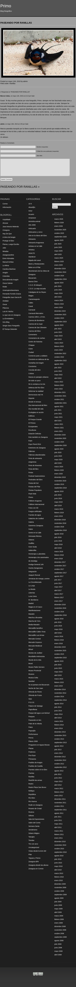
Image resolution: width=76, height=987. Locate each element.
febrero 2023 (59, 346)
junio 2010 (58, 863)
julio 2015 (57, 665)
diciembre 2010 (60, 841)
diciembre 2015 (60, 647)
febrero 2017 (59, 597)
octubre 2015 (59, 654)
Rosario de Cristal (35, 808)
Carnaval (31, 310)
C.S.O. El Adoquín (35, 285)
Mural (30, 663)
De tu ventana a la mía (36, 384)
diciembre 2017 (60, 562)
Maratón (31, 614)
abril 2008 (58, 955)
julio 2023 (57, 329)
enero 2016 (58, 643)
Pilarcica (6, 308)
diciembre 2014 (60, 689)
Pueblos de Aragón (35, 762)
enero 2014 (58, 728)
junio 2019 (58, 498)
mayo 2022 (58, 375)
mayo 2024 (58, 293)
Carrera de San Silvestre (37, 327)
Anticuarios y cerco (35, 232)
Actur (30, 211)
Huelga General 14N (36, 564)
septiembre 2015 (60, 658)
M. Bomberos (33, 600)
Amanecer (32, 218)
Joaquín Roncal (34, 575)
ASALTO (31, 253)
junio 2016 (58, 626)
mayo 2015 (58, 672)
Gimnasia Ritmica (34, 536)
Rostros (31, 812)
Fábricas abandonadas (36, 455)
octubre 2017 (59, 569)
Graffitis (31, 543)
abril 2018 (58, 548)
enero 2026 (58, 226)
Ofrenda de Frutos (35, 695)
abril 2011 (58, 827)
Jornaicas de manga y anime (39, 579)
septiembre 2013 (60, 742)
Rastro (30, 784)
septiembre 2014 (60, 700)
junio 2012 (58, 778)
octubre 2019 (59, 484)
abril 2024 (58, 297)
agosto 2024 (58, 283)
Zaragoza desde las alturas (38, 865)
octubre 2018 (59, 527)
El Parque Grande (35, 419)
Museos (31, 674)
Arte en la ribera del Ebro (37, 235)
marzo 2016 (58, 636)
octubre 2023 (59, 318)
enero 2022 (58, 389)
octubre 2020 (59, 442)
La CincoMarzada (34, 582)
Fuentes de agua (34, 515)
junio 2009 (58, 905)
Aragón (5, 273)
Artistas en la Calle (35, 246)
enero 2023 (58, 350)
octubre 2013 (59, 739)
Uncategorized (33, 847)
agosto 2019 (58, 491)
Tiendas (31, 840)
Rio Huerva (32, 801)
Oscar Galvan (8, 283)
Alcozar (5, 223)
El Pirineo (32, 423)
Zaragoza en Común (36, 869)
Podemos (31, 752)
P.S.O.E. (31, 702)
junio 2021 (58, 414)
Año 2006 (32, 225)
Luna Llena (32, 596)
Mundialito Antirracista (36, 656)
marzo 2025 (58, 258)
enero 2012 (58, 795)
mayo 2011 (58, 824)
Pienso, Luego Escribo (11, 244)
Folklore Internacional (36, 504)
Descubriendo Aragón (10, 280)
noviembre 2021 (60, 396)
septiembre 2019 (60, 488)
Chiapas (31, 345)
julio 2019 (57, 495)
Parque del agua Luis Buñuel (39, 713)
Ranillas (12, 83)
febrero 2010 (59, 877)
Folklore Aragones (35, 501)
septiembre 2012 (60, 767)
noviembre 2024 (60, 272)
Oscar (5, 304)
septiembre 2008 (60, 937)
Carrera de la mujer (35, 324)
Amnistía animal (34, 221)
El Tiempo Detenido (10, 329)
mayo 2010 (58, 866)
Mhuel (30, 649)
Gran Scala (32, 547)
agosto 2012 (58, 771)
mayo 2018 (58, 544)
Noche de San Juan (35, 688)
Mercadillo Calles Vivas (36, 632)
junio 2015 (58, 668)
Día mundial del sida (35, 409)
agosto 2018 (58, 534)
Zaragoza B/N (33, 862)
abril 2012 (58, 785)
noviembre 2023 (60, 314)
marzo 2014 (58, 721)
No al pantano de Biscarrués (38, 685)
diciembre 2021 (60, 392)
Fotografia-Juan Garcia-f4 (12, 297)
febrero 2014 (59, 725)
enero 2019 (58, 516)
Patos (30, 727)
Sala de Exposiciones (36, 819)
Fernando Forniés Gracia (12, 294)
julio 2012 (57, 774)
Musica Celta (33, 678)
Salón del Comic (34, 823)
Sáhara (31, 816)
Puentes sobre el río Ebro (37, 770)
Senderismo (32, 830)
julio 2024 (57, 286)
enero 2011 (58, 838)
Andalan (6, 301)
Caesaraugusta (34, 299)
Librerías (31, 593)
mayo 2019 (58, 502)
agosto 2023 (58, 325)
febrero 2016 (59, 640)
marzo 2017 (58, 594)
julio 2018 (57, 537)
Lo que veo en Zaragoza (11, 315)
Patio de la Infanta (35, 724)
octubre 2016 (59, 612)
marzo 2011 (58, 831)
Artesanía (32, 239)
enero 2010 (58, 880)
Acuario (31, 214)
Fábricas (31, 451)
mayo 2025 (58, 251)
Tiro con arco (33, 844)
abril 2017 (58, 590)
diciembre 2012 (60, 757)
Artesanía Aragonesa (36, 243)
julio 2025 (57, 244)
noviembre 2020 (60, 438)
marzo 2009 (58, 916)
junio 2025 (58, 247)
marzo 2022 (58, 382)
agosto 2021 (58, 406)
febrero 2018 (59, 555)
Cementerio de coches (36, 338)
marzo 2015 (58, 679)
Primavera (32, 759)
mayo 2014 (58, 714)
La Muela (31, 589)
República (32, 794)
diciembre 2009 (60, 884)
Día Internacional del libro (37, 405)
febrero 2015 (59, 682)
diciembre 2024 (60, 269)
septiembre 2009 (60, 895)
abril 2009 (58, 912)
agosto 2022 (58, 364)
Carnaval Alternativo (35, 313)
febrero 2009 (59, 919)
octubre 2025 (59, 233)
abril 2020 (58, 463)
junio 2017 (58, 583)
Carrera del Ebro (34, 331)
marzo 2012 (58, 788)
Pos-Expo (32, 755)
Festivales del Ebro (35, 480)
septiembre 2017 (60, 573)
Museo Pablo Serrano (36, 667)
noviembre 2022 (60, 353)
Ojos (30, 699)
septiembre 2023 (60, 322)
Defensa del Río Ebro (36, 388)
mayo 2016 (58, 629)
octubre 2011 (59, 806)
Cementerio (32, 335)
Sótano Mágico (33, 833)
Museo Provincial (34, 671)
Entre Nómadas (8, 258)
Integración (32, 571)
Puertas (31, 773)
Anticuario (32, 228)
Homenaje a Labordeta (36, 554)
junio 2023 (58, 332)
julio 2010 (57, 859)
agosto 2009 (58, 898)
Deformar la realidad (35, 391)
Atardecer (32, 257)
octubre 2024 (59, 276)
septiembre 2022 (60, 360)
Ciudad (31, 352)
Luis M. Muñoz (8, 311)
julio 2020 (57, 452)
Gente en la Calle (34, 533)
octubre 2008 (59, 933)
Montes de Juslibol (35, 653)
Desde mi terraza (34, 402)
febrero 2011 (59, 834)
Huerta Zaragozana (35, 568)
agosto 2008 (58, 940)
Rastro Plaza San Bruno (37, 787)
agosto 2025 (58, 240)
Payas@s (32, 731)
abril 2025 (58, 254)
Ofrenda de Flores (35, 692)
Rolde (5, 287)
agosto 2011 (58, 813)
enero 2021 (58, 431)
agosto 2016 (58, 619)
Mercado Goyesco (35, 642)
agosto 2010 (58, 856)
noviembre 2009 (60, 887)
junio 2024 (58, 290)
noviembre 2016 (60, 608)
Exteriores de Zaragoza (37, 448)
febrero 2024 (59, 304)
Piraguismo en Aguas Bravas (39, 745)
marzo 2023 (58, 343)
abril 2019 (58, 505)
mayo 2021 (58, 417)
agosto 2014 (58, 704)
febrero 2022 (59, 385)
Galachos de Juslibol (36, 518)
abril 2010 (58, 870)
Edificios (31, 416)
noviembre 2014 (60, 693)
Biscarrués (32, 278)
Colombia (6, 276)
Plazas (30, 748)
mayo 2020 (58, 459)
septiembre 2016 (60, 615)
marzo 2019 (58, 509)
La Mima (6, 265)
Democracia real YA (35, 395)
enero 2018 (58, 559)
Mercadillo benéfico (35, 628)
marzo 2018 (58, 551)
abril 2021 (58, 421)
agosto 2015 (58, 661)
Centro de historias (35, 342)
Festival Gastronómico (36, 476)
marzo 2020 (58, 467)
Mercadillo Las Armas (36, 635)
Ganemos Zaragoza (35, 526)
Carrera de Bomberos (36, 320)
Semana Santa (33, 826)
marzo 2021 (58, 424)
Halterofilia (32, 550)
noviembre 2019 (60, 481)
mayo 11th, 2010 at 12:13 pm (22, 96)
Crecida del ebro (34, 370)
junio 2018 (58, 541)
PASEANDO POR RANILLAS (16, 22)
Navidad (31, 681)
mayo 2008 (58, 951)
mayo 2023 (58, 336)
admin (2, 124)
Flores (30, 497)
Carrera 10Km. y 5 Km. (36, 317)
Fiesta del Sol (33, 483)
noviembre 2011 (60, 803)
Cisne (30, 349)
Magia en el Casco (35, 607)
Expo (30, 441)
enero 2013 (58, 753)
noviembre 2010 (60, 845)
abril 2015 (58, 675)
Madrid (31, 603)
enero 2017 (58, 601)
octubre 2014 (59, 696)
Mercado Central (34, 639)
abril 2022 (58, 378)
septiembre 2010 (60, 852)
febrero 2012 (59, 792)
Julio (4, 248)
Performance (33, 734)
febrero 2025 (59, 261)
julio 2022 (57, 368)
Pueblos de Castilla (35, 766)
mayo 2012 (58, 781)
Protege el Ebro (8, 241)
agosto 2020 (58, 449)
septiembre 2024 (60, 279)
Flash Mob (32, 494)
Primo (5, 6)
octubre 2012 (59, 764)
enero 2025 (58, 265)
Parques (31, 716)
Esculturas (32, 430)
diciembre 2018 (60, 520)
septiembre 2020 (60, 445)
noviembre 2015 (60, 650)
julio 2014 (57, 707)
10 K (30, 204)
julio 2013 (57, 750)
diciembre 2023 (60, 311)
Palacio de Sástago (35, 706)
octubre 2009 (59, 891)
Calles (30, 303)
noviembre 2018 (60, 523)
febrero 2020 (59, 470)
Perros (30, 738)
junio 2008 (58, 948)
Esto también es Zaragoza (38, 437)
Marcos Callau (5, 96)
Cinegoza (6, 230)
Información (7, 207)
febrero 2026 (59, 223)
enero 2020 (58, 474)
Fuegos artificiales (35, 511)
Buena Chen (33, 281)
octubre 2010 (59, 849)
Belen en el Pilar (34, 267)
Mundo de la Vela (34, 660)
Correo (5, 204)
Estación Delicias (34, 434)
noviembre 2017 (60, 566)
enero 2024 (58, 307)
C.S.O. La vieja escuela (37, 289)
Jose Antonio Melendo (11, 227)
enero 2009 (58, 923)
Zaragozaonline (8, 255)
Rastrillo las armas (35, 780)
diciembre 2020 (60, 435)
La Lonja (31, 586)
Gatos (30, 529)
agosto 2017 (58, 576)
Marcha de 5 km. (34, 621)
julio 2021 (57, 410)
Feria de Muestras (35, 465)
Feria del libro (33, 469)
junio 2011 (58, 820)
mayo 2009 (58, 909)
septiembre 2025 (60, 237)
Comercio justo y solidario (37, 356)
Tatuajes (31, 837)
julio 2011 (57, 817)
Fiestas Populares (35, 490)
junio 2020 (58, 456)
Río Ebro (31, 798)
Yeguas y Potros (34, 858)
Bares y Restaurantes (36, 264)
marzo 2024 (58, 300)
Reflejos (31, 791)
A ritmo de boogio (9, 237)
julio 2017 (57, 580)
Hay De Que (7, 234)
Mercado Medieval (35, 646)
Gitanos (31, 540)
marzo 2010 (58, 873)
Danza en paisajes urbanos (38, 377)
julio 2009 (57, 902)
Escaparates (33, 426)
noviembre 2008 (60, 930)
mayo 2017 (58, 587)
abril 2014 (58, 718)
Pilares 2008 (33, 741)
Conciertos (32, 366)
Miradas (5, 251)
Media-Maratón (34, 625)
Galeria (31, 522)
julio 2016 (57, 622)
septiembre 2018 (60, 530)
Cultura (31, 373)
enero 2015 (58, 686)
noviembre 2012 (60, 760)
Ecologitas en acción (36, 412)
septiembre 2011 (60, 810)
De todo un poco (34, 381)
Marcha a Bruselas (35, 617)
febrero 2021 (59, 428)
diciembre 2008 (60, 926)
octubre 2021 (59, 399)
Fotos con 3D (33, 508)
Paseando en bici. (35, 720)
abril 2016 (58, 633)
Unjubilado (6, 219)
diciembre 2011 (60, 799)
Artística (31, 250)
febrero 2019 (59, 513)
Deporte (31, 398)
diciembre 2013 (60, 732)
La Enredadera (8, 318)
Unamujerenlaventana (11, 290)
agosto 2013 (58, 746)
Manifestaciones (34, 610)
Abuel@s (31, 207)
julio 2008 (57, 944)
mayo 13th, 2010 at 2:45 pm (16, 124)
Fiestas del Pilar (34, 487)
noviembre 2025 (60, 230)
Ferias (30, 472)
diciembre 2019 (60, 477)
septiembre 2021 (60, 403)
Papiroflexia (32, 709)
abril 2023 (58, 339)
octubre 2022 (59, 357)
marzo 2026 (58, 219)
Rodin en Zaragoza (35, 805)
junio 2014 (58, 711)
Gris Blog (6, 322)
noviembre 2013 (60, 735)
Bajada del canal (34, 260)
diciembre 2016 (60, 604)
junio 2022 (58, 371)
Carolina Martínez (9, 269)
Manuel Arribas (8, 262)
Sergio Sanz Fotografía (11, 326)
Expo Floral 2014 (34, 444)
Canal (30, 306)
